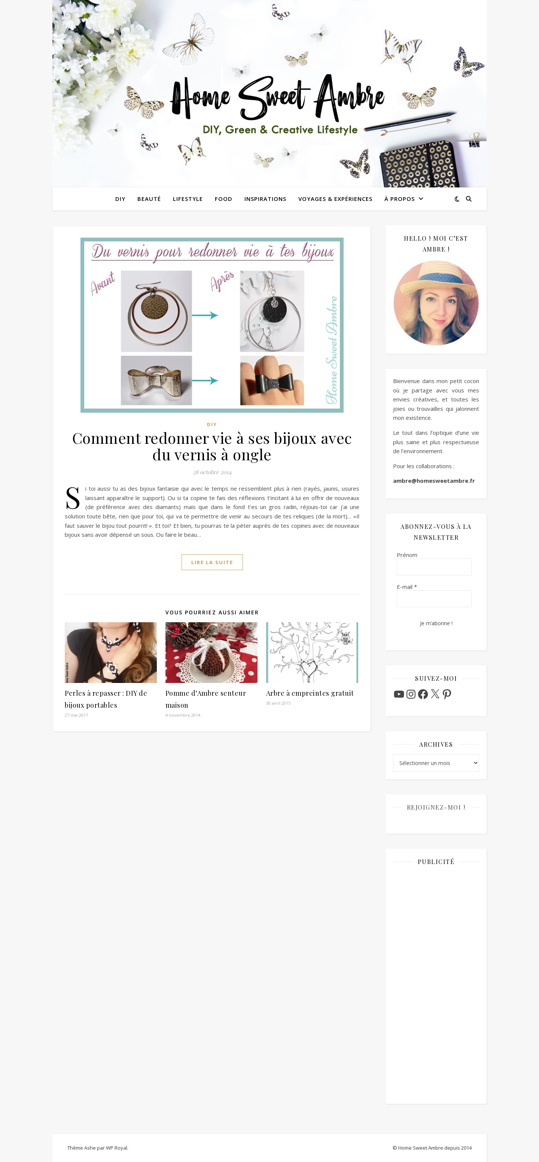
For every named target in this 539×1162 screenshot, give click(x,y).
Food (223, 198)
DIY (120, 198)
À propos (399, 198)
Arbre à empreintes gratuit (310, 693)
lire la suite (212, 562)
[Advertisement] (436, 984)
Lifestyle (188, 198)
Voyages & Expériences (335, 198)
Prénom (407, 555)
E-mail (407, 586)
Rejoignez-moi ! (436, 807)
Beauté (149, 198)
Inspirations (265, 198)
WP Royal (116, 1147)
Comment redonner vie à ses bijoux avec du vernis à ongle (212, 446)
